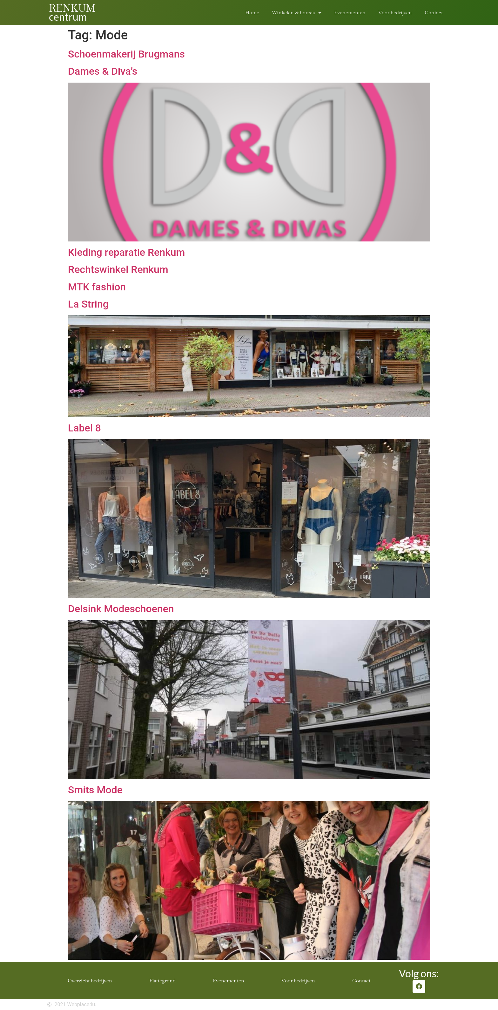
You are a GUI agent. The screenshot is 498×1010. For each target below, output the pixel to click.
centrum (68, 16)
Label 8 (84, 428)
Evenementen (350, 12)
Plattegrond (162, 980)
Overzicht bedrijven (90, 980)
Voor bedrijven (395, 12)
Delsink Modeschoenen (121, 609)
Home (252, 12)
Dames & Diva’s (102, 71)
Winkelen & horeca (296, 12)
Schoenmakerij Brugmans (126, 54)
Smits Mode (95, 790)
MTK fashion (97, 287)
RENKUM (72, 8)
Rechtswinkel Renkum (118, 269)
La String (88, 304)
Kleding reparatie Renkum (126, 252)
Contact (434, 12)
